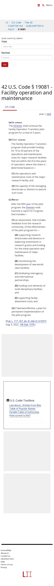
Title (4, 41)
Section (5, 52)
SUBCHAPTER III (35, 25)
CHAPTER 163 (15, 25)
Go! (4, 64)
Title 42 (28, 22)
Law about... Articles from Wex (25, 405)
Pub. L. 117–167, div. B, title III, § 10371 (26, 321)
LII (7, 22)
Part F (11, 29)
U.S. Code (10, 106)
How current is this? (19, 415)
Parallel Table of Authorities (24, 412)
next (48, 114)
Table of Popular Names (22, 408)
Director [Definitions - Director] (17, 125)
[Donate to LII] (39, 5)
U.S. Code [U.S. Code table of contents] (16, 22)
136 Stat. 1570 (27, 324)
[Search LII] (43, 5)
